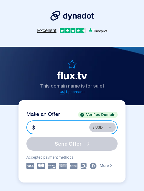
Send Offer (72, 143)
